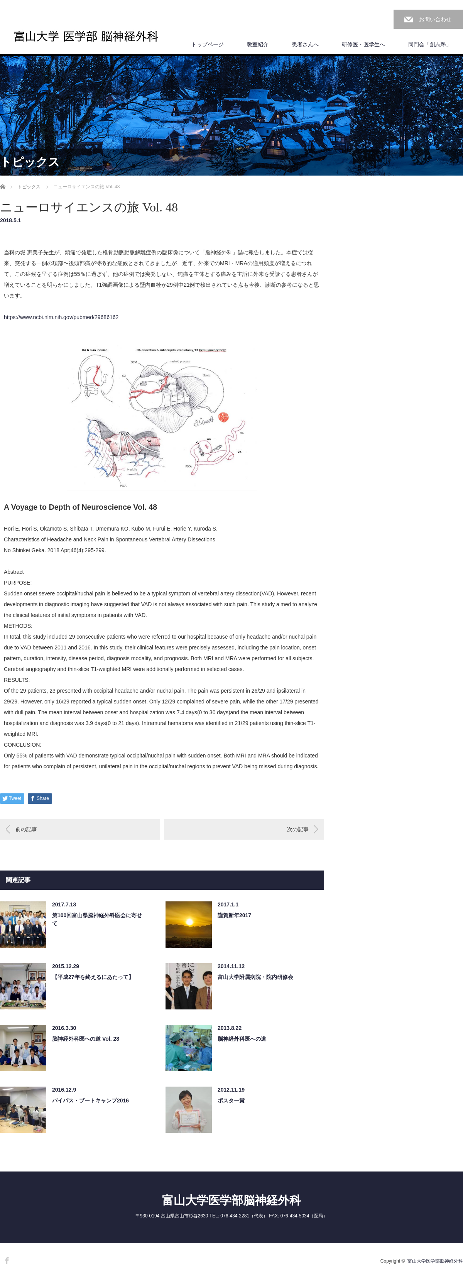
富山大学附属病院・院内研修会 (255, 977)
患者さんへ (305, 44)
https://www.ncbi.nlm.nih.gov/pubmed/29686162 (61, 317)
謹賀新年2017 (234, 915)
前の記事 (26, 829)
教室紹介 (258, 44)
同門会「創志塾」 (429, 44)
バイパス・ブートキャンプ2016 (90, 1100)
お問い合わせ (435, 19)
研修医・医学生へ (363, 44)
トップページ (207, 44)
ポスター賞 (231, 1100)
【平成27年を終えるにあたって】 (93, 977)
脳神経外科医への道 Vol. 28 (85, 1039)
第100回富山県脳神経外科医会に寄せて (97, 919)
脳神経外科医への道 (242, 1039)
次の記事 (298, 829)
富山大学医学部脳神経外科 (231, 1200)
